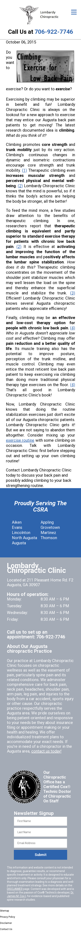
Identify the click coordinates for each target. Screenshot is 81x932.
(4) (72, 328)
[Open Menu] (74, 12)
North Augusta (24, 537)
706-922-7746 (54, 31)
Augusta (19, 543)
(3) (72, 293)
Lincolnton (21, 532)
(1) (24, 170)
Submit (41, 855)
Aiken (17, 522)
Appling (47, 522)
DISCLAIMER (15, 889)
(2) (20, 185)
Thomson (49, 537)
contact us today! (46, 751)
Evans (17, 527)
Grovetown (50, 527)
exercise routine (20, 440)
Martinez (48, 532)
